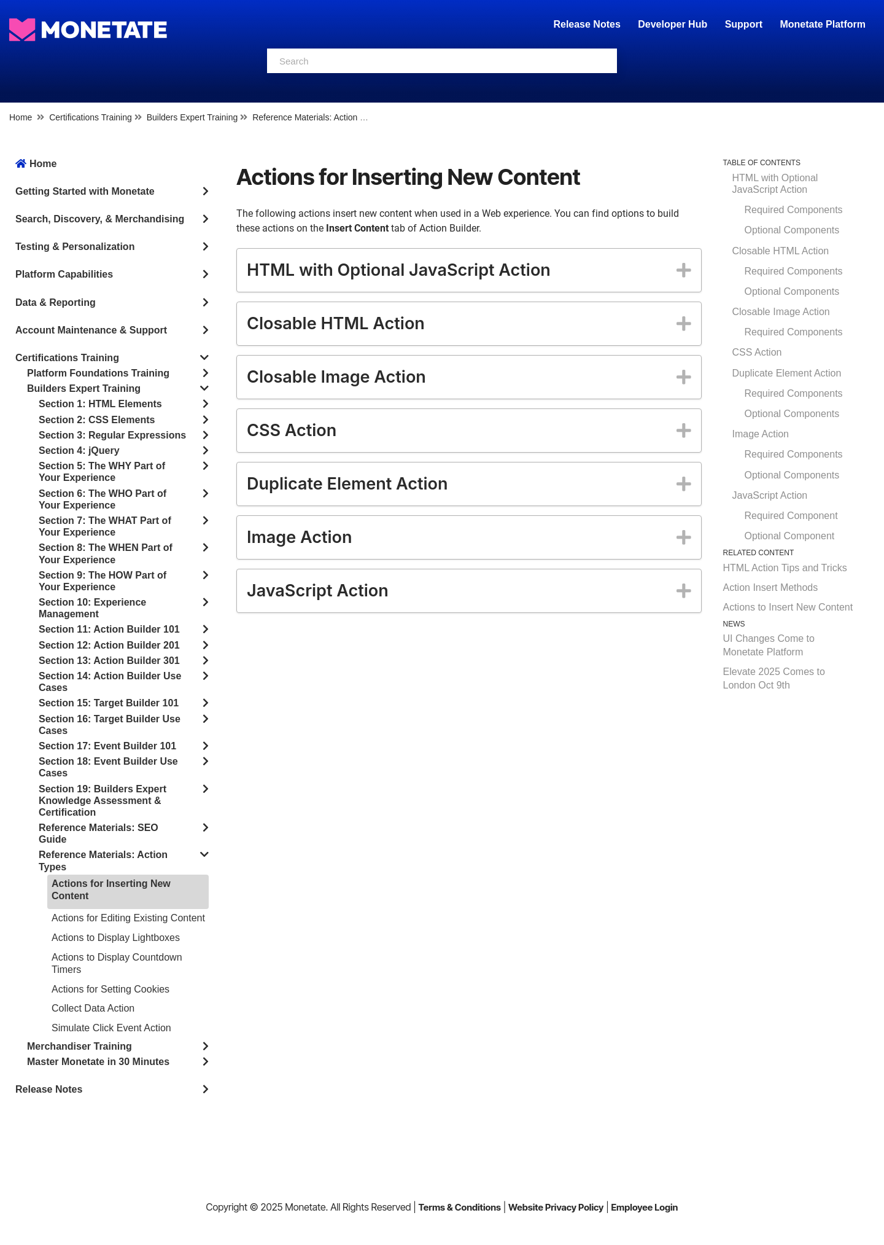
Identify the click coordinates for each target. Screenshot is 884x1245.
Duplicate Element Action (787, 373)
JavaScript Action (770, 495)
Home (20, 117)
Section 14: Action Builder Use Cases (110, 682)
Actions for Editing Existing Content (128, 918)
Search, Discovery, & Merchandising (99, 219)
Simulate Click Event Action (111, 1028)
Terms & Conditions (459, 1207)
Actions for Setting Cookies (110, 989)
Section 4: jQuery (79, 450)
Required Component (791, 515)
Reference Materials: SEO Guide (98, 833)
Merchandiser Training (79, 1046)
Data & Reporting (55, 302)
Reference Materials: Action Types (317, 117)
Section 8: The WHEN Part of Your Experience (106, 553)
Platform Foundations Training (98, 373)
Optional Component (790, 536)
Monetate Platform (823, 24)
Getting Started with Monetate (85, 191)
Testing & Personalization (74, 246)
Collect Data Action (93, 1008)
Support (743, 24)
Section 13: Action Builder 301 (109, 660)
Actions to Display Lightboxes (116, 937)
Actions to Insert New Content (788, 607)
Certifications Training (90, 117)
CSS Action (757, 352)
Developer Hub (672, 24)
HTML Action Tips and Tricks (785, 568)
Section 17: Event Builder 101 (107, 746)
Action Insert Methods (770, 587)
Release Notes (588, 24)
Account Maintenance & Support (91, 330)
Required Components (794, 210)
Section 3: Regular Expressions (112, 435)
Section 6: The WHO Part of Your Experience (102, 499)
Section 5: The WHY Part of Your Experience (102, 472)
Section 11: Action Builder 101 (109, 629)
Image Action (760, 434)
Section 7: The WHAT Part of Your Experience (105, 526)
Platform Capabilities (64, 274)
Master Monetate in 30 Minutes (98, 1061)
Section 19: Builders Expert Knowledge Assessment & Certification (102, 801)
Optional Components (792, 230)
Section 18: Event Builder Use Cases (108, 767)
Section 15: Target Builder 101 (109, 703)
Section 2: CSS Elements (97, 420)
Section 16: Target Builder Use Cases (109, 725)
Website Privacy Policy (555, 1207)
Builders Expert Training (192, 117)
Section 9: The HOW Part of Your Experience (102, 581)
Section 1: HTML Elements (100, 404)
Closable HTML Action (780, 251)
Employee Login (644, 1207)
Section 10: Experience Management (92, 608)
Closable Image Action (781, 311)
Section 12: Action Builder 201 (109, 645)
